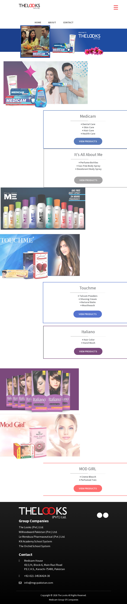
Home (38, 22)
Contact (68, 22)
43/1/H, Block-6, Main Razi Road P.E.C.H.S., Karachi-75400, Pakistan (44, 565)
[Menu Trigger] (116, 7)
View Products (110, 141)
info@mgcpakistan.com (38, 582)
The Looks (63, 595)
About (52, 22)
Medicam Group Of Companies (63, 599)
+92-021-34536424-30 (37, 576)
